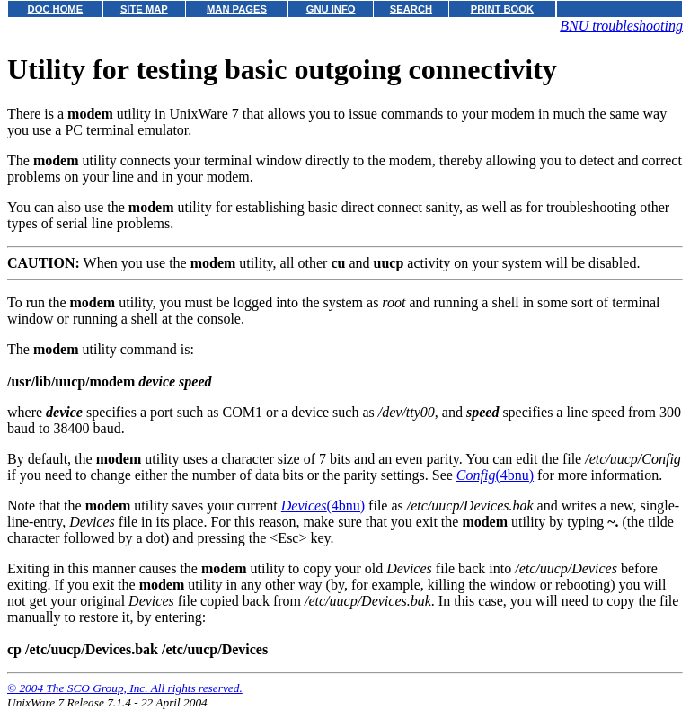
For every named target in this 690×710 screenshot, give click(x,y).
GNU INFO (331, 9)
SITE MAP (144, 9)
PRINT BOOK (502, 9)
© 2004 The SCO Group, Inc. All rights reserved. (125, 688)
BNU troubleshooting (621, 25)
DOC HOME (56, 9)
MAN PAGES (237, 9)
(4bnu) (495, 475)
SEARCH (411, 9)
